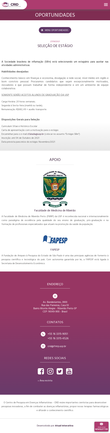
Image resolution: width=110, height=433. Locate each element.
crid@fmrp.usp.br (57, 346)
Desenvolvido (43, 426)
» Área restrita (45, 381)
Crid (11, 5)
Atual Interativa (64, 426)
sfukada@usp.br (35, 134)
